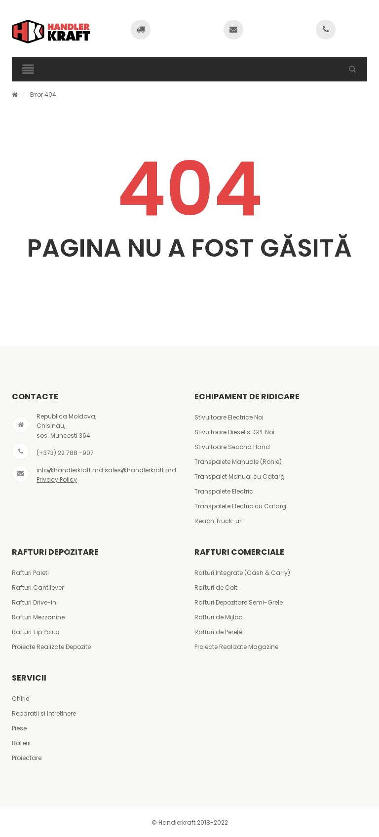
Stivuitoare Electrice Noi (229, 417)
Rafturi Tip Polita (36, 632)
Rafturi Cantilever (38, 587)
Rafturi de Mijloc (218, 617)
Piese (19, 728)
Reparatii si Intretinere (44, 713)
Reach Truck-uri (218, 521)
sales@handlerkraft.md (140, 470)
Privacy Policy (57, 479)
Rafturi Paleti (30, 573)
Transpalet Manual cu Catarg (239, 476)
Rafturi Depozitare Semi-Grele (238, 602)
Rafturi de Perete (218, 632)
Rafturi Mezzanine (38, 617)
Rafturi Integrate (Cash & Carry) (242, 573)
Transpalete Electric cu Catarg (240, 506)
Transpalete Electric (223, 491)
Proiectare (26, 758)
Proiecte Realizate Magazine (236, 647)
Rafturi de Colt (215, 587)
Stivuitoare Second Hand (232, 447)
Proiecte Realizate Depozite (51, 647)
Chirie (20, 698)
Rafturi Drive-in (34, 602)
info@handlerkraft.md (70, 470)
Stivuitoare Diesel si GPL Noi (234, 432)
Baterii (21, 743)
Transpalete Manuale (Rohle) (238, 461)
